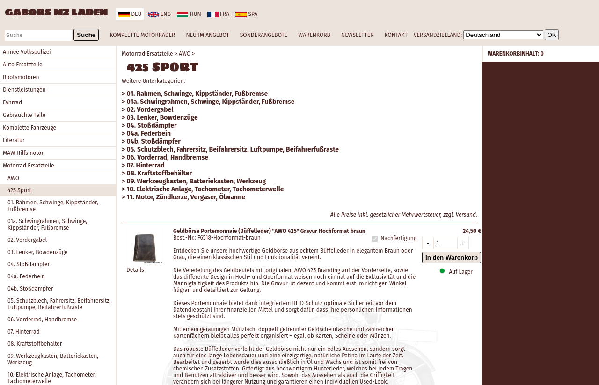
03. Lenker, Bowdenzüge (37, 252)
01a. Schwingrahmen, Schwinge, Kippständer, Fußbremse (47, 224)
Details (135, 270)
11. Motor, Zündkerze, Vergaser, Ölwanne (186, 197)
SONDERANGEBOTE (263, 35)
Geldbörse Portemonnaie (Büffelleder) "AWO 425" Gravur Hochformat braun (269, 231)
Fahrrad (12, 102)
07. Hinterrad (23, 331)
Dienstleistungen (24, 90)
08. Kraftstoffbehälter (34, 344)
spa (246, 14)
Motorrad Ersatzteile (28, 165)
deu (129, 14)
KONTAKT (396, 35)
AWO (13, 178)
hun (189, 14)
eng (159, 14)
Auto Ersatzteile (23, 64)
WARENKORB (314, 35)
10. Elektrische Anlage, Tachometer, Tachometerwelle (205, 189)
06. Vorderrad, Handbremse (42, 319)
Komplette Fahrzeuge (29, 127)
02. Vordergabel (27, 240)
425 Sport (19, 190)
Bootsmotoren (21, 77)
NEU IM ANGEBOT (207, 35)
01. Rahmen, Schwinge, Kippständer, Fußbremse (52, 205)
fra (218, 14)
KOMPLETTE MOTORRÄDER (142, 35)
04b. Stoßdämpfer (30, 288)
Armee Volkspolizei (27, 52)
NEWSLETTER (357, 35)
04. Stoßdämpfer (28, 264)
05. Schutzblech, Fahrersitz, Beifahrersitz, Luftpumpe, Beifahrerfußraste (58, 304)
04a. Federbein (26, 276)
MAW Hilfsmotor (23, 153)
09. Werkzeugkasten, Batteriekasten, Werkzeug (52, 359)
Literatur (14, 140)
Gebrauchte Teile (24, 115)
